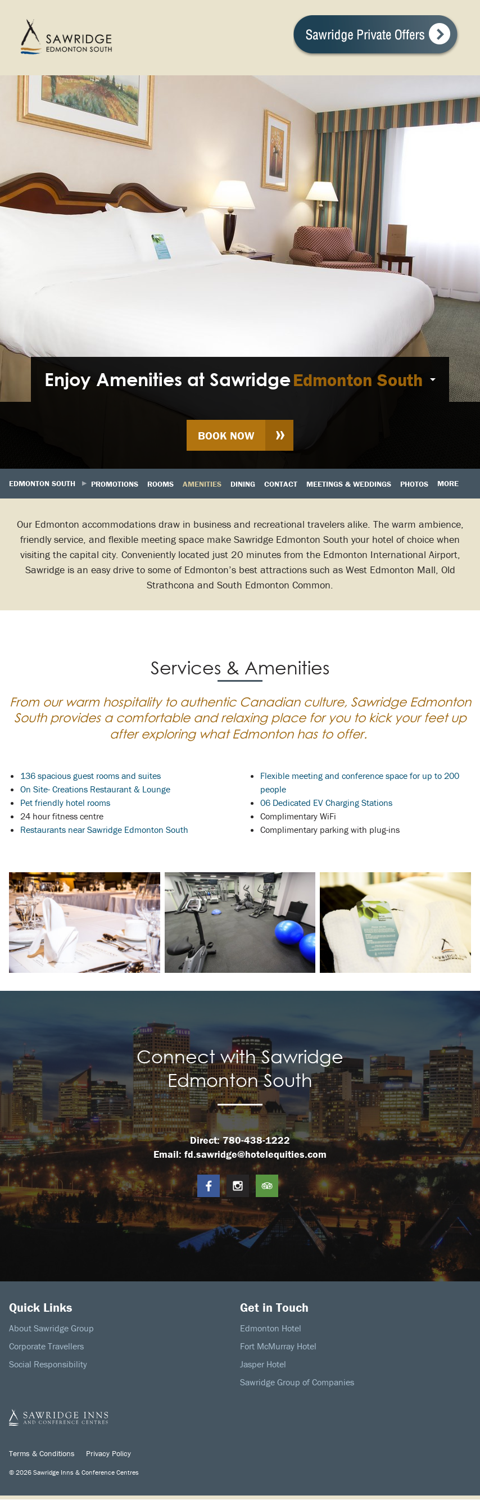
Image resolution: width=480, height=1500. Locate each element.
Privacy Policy (108, 1453)
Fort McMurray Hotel (278, 1346)
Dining (242, 484)
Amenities (202, 484)
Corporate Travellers (46, 1346)
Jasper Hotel (263, 1364)
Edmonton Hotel (270, 1328)
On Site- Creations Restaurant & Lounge (95, 789)
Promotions (114, 484)
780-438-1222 (256, 1140)
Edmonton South (358, 380)
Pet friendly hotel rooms (65, 803)
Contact (280, 484)
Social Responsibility (48, 1364)
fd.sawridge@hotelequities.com (255, 1154)
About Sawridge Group (51, 1328)
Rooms (160, 484)
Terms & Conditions (42, 1453)
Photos (414, 484)
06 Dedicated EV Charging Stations (326, 803)
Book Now (226, 435)
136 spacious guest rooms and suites (90, 776)
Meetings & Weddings (348, 484)
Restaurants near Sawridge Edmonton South (104, 830)
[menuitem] (240, 379)
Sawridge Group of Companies (297, 1382)
